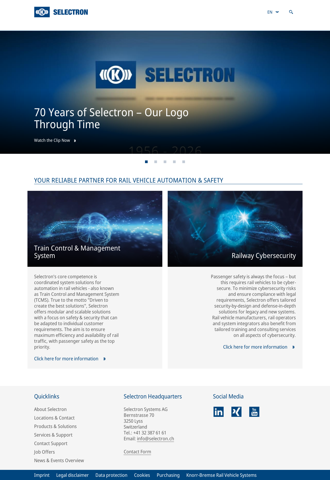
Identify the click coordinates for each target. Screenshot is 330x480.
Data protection (111, 475)
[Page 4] (174, 162)
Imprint (42, 475)
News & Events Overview (59, 460)
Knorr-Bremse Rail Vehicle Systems (221, 475)
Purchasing (168, 475)
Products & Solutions (105, 25)
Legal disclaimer (72, 475)
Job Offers (44, 452)
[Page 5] (183, 162)
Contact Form (137, 451)
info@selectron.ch (155, 438)
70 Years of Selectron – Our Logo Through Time (111, 119)
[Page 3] (165, 162)
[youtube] (254, 411)
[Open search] (291, 12)
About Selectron (50, 409)
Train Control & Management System (77, 252)
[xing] (236, 411)
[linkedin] (218, 411)
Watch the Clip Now (52, 140)
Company (46, 25)
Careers (227, 25)
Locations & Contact (54, 417)
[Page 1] (146, 162)
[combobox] (273, 12)
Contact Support (50, 443)
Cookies (142, 475)
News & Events (278, 25)
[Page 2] (155, 162)
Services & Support (172, 25)
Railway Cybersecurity (264, 256)
